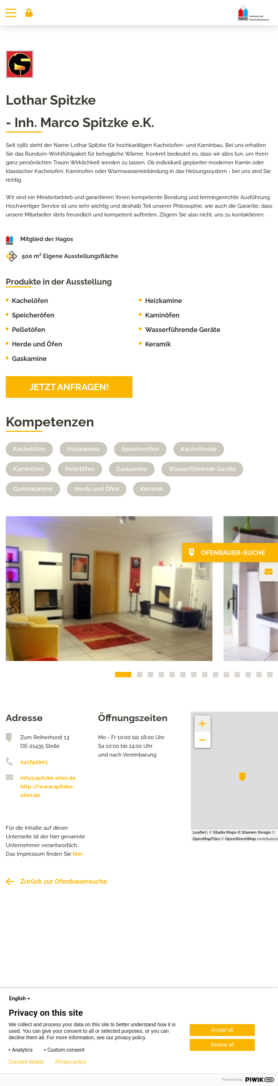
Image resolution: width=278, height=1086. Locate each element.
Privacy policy (70, 1062)
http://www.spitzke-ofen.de (47, 791)
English (20, 998)
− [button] (202, 736)
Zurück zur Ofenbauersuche (63, 881)
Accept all (222, 1030)
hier (78, 854)
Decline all (222, 1045)
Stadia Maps (224, 832)
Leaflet (199, 832)
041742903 (33, 762)
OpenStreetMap (240, 839)
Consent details (26, 1062)
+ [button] (202, 720)
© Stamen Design (254, 832)
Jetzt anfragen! (69, 387)
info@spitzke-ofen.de (48, 778)
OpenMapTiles (206, 839)
